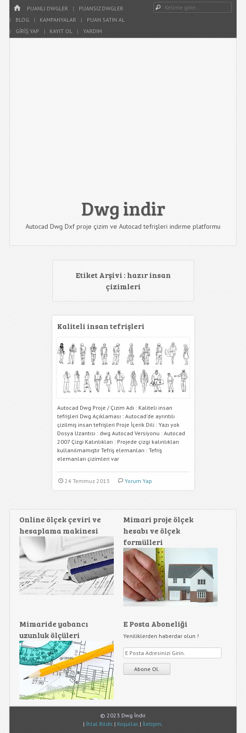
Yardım (92, 30)
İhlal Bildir (99, 723)
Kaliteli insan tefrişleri (100, 326)
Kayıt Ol (61, 30)
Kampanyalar (58, 19)
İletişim (152, 723)
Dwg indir (123, 208)
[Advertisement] (123, 123)
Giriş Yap (27, 30)
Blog (22, 19)
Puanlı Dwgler (47, 8)
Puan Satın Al (106, 19)
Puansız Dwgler (101, 8)
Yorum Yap (138, 480)
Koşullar (127, 723)
